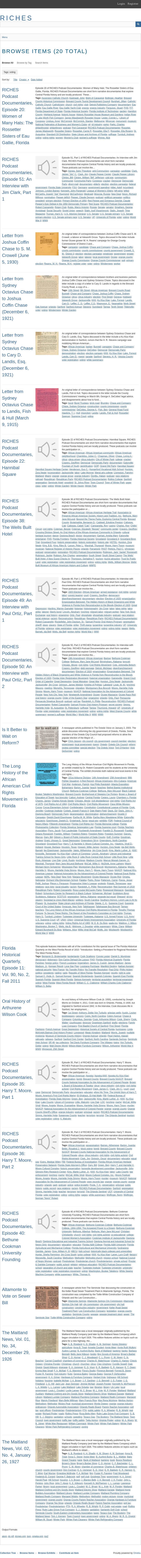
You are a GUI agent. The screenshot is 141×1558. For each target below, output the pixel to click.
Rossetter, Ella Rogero (122, 131)
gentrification (86, 466)
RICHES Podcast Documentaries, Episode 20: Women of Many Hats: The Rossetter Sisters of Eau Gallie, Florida (17, 116)
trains (116, 1042)
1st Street (72, 1012)
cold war (109, 177)
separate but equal (106, 896)
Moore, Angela (48, 1105)
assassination (68, 1079)
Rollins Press (71, 1413)
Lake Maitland (68, 1387)
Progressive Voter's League (83, 883)
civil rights (78, 104)
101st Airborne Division (79, 777)
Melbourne (99, 121)
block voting (86, 1148)
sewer (126, 1314)
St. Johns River (81, 482)
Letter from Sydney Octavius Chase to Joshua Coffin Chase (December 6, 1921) (17, 298)
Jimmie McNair (87, 1384)
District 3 (70, 254)
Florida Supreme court (105, 827)
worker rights (74, 631)
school (38, 1268)
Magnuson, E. (103, 303)
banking (116, 1351)
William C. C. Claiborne (88, 983)
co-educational (118, 1235)
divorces (87, 1022)
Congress (97, 181)
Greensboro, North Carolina (113, 840)
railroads (39, 1039)
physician (129, 549)
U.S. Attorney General (75, 214)
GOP (96, 466)
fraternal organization (99, 678)
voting (38, 137)
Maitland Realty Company (113, 1397)
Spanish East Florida (123, 976)
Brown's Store (68, 1463)
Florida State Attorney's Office (72, 1165)
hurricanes (121, 1029)
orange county (125, 257)
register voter (79, 263)
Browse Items (27, 1553)
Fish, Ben (103, 409)
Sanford (61, 307)
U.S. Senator (84, 217)
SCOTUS (61, 896)
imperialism (83, 963)
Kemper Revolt (55, 966)
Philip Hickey (126, 969)
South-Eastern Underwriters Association (72, 1513)
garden (123, 111)
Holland (39, 847)
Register (133, 3)
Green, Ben (77, 1099)
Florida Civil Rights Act (83, 824)
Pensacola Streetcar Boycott (49, 701)
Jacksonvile (127, 681)
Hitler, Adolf (116, 187)
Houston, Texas (69, 847)
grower (130, 254)
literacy (133, 1254)
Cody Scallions (87, 956)
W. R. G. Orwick (127, 1516)
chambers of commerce (74, 1360)
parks (106, 124)
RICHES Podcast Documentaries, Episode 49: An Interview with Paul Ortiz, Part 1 (17, 600)
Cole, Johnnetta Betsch (124, 665)
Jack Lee (59, 1384)
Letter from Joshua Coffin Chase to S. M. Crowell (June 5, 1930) (16, 248)
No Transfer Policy (75, 969)
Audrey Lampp (69, 1351)
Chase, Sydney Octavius (74, 350)
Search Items (41, 63)
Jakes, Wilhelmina (82, 850)
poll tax (76, 701)
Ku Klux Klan (103, 300)
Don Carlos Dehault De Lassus (74, 959)
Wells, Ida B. (65, 926)
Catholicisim (58, 104)
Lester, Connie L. (110, 118)
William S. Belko (43, 986)
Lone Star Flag (71, 966)
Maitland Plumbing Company (85, 1397)
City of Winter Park (105, 459)
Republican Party (64, 479)
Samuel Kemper (63, 976)
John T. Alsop (61, 1483)
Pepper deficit (63, 197)
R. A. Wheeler (108, 1410)
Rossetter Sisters (63, 131)
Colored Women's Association (76, 1238)
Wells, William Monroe (119, 562)
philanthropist (41, 128)
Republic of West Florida (81, 973)
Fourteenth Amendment (89, 830)
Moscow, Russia (102, 194)
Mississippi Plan (69, 867)
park (55, 1185)
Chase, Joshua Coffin (122, 247)
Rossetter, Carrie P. (82, 131)
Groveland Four (48, 542)
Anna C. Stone (75, 1457)
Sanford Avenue (74, 307)
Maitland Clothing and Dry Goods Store (64, 1394)
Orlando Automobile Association (62, 1407)
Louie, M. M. (119, 685)
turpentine (97, 625)
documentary (124, 104)
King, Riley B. (60, 545)
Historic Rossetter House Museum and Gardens (99, 114)
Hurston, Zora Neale (110, 681)
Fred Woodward (121, 1473)
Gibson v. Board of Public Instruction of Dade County (79, 837)
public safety (94, 1410)
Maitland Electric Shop (95, 1394)
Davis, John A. (125, 810)
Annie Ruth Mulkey (126, 1347)
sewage (94, 1314)
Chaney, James (42, 801)
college (118, 459)
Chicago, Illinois (69, 665)
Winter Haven (77, 486)
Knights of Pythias (93, 685)
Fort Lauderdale (69, 830)
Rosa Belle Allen (87, 1413)
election (105, 184)
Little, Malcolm (82, 1102)
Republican (49, 479)
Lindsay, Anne (53, 121)
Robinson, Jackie (43, 555)
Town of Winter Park (114, 482)
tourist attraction (112, 559)
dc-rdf (11, 1536)
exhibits (103, 820)
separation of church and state (58, 1268)
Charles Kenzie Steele (63, 801)
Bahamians (67, 787)
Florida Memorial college (107, 824)
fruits (70, 1374)
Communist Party (82, 181)
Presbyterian (68, 1261)
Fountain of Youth (70, 466)
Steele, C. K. (101, 903)
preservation (50, 552)
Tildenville (129, 307)
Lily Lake (115, 1387)
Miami (48, 476)
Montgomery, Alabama (115, 867)
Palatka (82, 880)
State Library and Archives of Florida (89, 134)
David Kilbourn (50, 1367)
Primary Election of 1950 (74, 200)
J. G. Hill (50, 1384)
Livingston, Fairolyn (123, 472)
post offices (45, 1410)
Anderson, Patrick (80, 784)
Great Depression (62, 681)
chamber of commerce (92, 1466)
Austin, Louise (129, 1012)
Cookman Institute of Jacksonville (108, 1238)
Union (70, 920)
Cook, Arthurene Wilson (104, 1019)
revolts (114, 973)
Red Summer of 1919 (123, 887)
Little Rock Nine (119, 857)
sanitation (66, 1314)
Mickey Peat (64, 1403)
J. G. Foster (116, 1380)
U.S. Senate (93, 214)
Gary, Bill (48, 837)
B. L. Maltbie (120, 1457)
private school (120, 1261)
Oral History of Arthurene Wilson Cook (16, 1008)
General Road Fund (118, 409)
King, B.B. (47, 545)
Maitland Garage (116, 1394)
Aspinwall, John (76, 98)
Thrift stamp (85, 625)
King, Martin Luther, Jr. (120, 850)
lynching (85, 612)
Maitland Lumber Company (56, 1397)
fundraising (123, 1248)
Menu (5, 37)
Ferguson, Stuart (114, 108)
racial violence (42, 618)
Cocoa (38, 807)
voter (119, 217)
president (39, 200)
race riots (49, 887)
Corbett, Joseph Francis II (76, 810)
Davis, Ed (112, 810)
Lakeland (107, 685)
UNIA (63, 920)
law (91, 1387)
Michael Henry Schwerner (48, 867)
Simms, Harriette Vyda (46, 1115)
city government (102, 741)
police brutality (81, 1185)
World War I (87, 631)
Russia (93, 207)
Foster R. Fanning (44, 1374)
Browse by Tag (24, 63)
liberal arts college (104, 472)
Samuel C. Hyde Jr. (44, 976)
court (86, 595)
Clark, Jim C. (116, 1089)
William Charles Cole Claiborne (115, 983)
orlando (52, 307)
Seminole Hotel (55, 482)
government (120, 254)
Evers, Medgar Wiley (50, 1162)
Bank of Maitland (103, 1351)
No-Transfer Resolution (96, 969)
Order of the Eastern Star (75, 698)
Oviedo (103, 744)
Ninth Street (129, 303)
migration (79, 688)
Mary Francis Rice (88, 1400)
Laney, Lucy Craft (119, 1254)
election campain (94, 353)
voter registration (70, 360)
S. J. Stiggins (46, 1417)
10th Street (73, 290)
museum (132, 121)
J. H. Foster (116, 1480)
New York (66, 877)
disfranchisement (108, 814)
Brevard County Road (119, 290)
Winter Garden (69, 310)
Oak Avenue (41, 307)
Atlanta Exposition (120, 784)
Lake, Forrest (117, 300)
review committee (70, 747)
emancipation (128, 598)
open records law (95, 1181)
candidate (126, 171)
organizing (63, 615)
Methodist (79, 1258)
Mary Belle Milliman (68, 1400)
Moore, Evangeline (66, 1105)
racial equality (62, 887)
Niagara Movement (81, 877)
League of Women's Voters (100, 191)
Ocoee (114, 257)
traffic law (66, 1420)
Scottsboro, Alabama (45, 896)
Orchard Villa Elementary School (62, 880)
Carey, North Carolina (95, 1016)
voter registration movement (72, 562)
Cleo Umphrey (104, 1364)
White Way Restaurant (56, 1423)
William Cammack (77, 1423)
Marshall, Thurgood (94, 545)
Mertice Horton (125, 1400)
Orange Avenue (90, 1036)
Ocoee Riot (115, 877)
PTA (85, 1410)
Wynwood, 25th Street (53, 1049)
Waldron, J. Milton (127, 923)
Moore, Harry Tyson (114, 545)
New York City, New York (56, 694)
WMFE (92, 565)
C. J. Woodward (89, 1357)
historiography (91, 608)
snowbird (68, 482)
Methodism (68, 1258)
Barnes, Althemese (110, 1145)
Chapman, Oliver (106, 456)
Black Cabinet (128, 791)
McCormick (66, 121)
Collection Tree (8, 1553)
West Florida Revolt (65, 983)
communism (121, 177)
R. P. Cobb (104, 1506)
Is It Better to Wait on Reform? (14, 736)
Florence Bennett (105, 1370)
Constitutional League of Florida (112, 807)
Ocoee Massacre (109, 694)
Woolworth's (126, 929)
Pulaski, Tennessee (116, 883)
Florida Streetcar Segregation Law (76, 827)
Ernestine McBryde (66, 1473)
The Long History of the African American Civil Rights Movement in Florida (16, 786)
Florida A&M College (92, 1244)
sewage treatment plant (110, 1314)
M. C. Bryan (86, 1390)
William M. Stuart (43, 1519)
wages (125, 628)
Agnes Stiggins (119, 1344)
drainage (63, 1367)
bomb (79, 1079)
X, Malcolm (65, 1118)
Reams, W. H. (51, 263)
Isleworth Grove (69, 257)
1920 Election (75, 592)
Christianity (67, 1235)
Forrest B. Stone (123, 1370)
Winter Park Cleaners (76, 1519)
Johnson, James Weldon (71, 685)
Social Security (54, 210)
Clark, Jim (83, 174)
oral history (51, 615)
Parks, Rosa (94, 880)
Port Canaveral (79, 128)
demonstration (69, 353)
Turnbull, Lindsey (53, 916)
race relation (128, 615)
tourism (99, 559)
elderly (96, 184)
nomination (49, 197)
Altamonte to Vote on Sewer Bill (16, 1296)
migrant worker (111, 612)
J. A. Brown (75, 1380)
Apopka (89, 1075)
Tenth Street (117, 307)
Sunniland (97, 307)
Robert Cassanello (44, 207)
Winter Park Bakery (109, 1423)
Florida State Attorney (59, 1099)
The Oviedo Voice (105, 747)
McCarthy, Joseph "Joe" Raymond (52, 194)
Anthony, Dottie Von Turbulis (92, 1012)
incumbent (128, 187)
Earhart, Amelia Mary (107, 535)
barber (89, 346)
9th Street (85, 290)
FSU (74, 187)
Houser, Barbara (52, 847)
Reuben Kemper (102, 973)
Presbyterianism (104, 1261)
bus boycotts (61, 797)
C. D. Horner (74, 1357)
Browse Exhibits (46, 1553)
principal (88, 1112)
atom (4, 1536)
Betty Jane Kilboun (80, 1354)
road (124, 1506)
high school (84, 1251)
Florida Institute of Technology (103, 111)
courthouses (75, 1022)
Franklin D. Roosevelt (113, 830)
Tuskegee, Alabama (93, 916)
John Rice (49, 1483)
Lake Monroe (87, 472)
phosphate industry (102, 615)
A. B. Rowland (75, 1344)
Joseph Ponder (103, 1384)
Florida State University (59, 187)
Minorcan (110, 121)
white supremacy (95, 360)
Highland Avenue (52, 114)
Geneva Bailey (80, 1374)
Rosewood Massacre (113, 890)
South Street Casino (112, 555)
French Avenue (53, 1029)
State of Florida (64, 625)
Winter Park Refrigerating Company (63, 1427)
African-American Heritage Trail (101, 512)
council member (119, 741)
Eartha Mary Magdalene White (108, 817)
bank (79, 1460)
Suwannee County (68, 1115)
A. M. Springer (104, 1344)
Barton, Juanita (81, 787)
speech (79, 210)
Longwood (79, 1032)
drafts (114, 1022)
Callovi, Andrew (76, 797)
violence (50, 628)
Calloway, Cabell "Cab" (78, 525)
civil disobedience (100, 801)
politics (126, 197)
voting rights (49, 137)
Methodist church (94, 1258)
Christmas (66, 1364)
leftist (126, 191)
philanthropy (56, 128)
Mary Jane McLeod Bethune (69, 863)
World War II (85, 714)
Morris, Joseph (118, 1032)
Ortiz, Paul (75, 615)
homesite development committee (97, 1168)
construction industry (85, 1307)
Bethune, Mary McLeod (109, 791)
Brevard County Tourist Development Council (88, 101)
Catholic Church (43, 104)
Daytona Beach (67, 535)
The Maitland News (119, 1417)
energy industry (97, 108)
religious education (88, 1264)
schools (68, 1417)
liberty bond (55, 612)
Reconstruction (65, 618)
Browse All (7, 63)
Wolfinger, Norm (114, 1195)
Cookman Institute (53, 810)
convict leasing (75, 595)
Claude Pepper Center (100, 174)
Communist (67, 181)
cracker (106, 181)
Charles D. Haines (120, 1360)
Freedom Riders (79, 834)
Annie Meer (110, 1347)
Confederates (76, 807)
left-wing (118, 191)
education (66, 1244)
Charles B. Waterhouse (98, 1360)
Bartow (107, 658)
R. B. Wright (122, 1410)
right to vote (124, 973)
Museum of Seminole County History (63, 1036)
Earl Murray (49, 1473)
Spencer (66, 416)
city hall (120, 1304)
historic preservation (67, 542)
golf (78, 1476)
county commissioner (92, 250)
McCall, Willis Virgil (75, 1175)
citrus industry (85, 297)
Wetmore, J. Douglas (82, 926)
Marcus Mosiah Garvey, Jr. (116, 860)
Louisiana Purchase (89, 966)
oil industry (97, 124)
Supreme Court (78, 416)
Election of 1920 (113, 598)
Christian (125, 1231)
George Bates (96, 1374)
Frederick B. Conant (45, 1476)
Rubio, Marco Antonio (78, 207)
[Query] (70, 24)
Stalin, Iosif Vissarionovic (96, 210)
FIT (131, 108)
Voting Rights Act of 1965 (77, 923)
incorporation (54, 472)
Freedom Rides (96, 834)
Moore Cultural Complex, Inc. (100, 1175)
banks (125, 1351)
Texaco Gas (89, 1417)
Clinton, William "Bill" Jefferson (89, 177)
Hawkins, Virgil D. (123, 844)
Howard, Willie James (88, 847)
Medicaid (88, 194)
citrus (74, 297)
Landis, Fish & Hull (109, 413)
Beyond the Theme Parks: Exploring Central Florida (101, 519)
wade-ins (113, 923)
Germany (82, 187)
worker (117, 263)
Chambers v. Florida (126, 797)
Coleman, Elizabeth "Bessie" (86, 529)
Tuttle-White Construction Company (67, 1317)
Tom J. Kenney (58, 1516)
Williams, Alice (70, 929)
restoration (63, 552)
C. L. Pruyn (104, 1357)
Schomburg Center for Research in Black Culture (67, 893)
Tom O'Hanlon (122, 747)
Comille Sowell (119, 1364)
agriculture (67, 1347)
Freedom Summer (114, 834)
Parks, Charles (117, 124)
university (127, 1268)
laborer (88, 257)
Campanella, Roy (99, 525)
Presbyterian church (85, 1261)
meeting (48, 688)
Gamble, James (43, 1251)
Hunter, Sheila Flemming (47, 1254)
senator (109, 207)
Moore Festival (122, 1175)
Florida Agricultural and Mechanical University (94, 1248)
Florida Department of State (48, 111)
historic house (68, 114)
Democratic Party (116, 350)
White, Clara (118, 926)
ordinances (40, 1407)
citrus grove (74, 459)
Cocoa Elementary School (55, 807)
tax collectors (62, 1042)
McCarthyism (76, 194)
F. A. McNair (60, 1370)
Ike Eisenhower (51, 850)
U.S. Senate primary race (64, 217)
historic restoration (87, 542)
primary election (53, 200)
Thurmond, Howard (106, 708)
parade (89, 356)
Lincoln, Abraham (71, 612)
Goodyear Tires (98, 1476)
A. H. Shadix (89, 1453)
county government (113, 250)
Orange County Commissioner (105, 260)
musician (39, 549)
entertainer (40, 539)
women (59, 137)
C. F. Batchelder (119, 1463)
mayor (81, 356)
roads (61, 1413)
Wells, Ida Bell (59, 631)
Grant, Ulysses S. (52, 840)
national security (43, 969)
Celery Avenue (114, 1016)
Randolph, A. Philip (91, 701)
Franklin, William (62, 834)
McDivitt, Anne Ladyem (112, 863)
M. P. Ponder (110, 1390)
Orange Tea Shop (54, 1503)
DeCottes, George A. (87, 409)
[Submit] (138, 24)
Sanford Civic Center (73, 1039)
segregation (41, 482)
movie (120, 1496)
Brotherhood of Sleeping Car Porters (100, 794)
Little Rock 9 (73, 857)
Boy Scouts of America (108, 1354)
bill (80, 1304)
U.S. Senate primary (110, 214)
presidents (48, 973)
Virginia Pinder (106, 1420)
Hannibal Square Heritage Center (51, 469)
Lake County (47, 1102)
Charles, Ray (123, 525)
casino (112, 525)
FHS (126, 108)
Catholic (131, 101)
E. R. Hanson (116, 1367)
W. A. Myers (127, 1420)
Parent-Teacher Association (115, 1407)
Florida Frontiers (61, 539)
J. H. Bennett (103, 1480)
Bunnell (65, 293)
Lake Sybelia (82, 1387)
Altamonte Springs (77, 1301)
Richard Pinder (50, 1413)
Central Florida (92, 797)
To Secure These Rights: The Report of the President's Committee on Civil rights (83, 913)
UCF (110, 1191)
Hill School (122, 1377)
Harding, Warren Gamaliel (60, 608)
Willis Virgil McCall (87, 929)
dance (56, 535)
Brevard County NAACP (111, 1079)
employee (108, 254)
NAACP (77, 691)
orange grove (66, 476)
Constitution (90, 807)
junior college (84, 1254)
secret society (115, 704)
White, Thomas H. (81, 1274)
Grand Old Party (108, 466)
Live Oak (56, 860)
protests (102, 883)
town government (52, 1420)
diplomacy (52, 959)
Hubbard (127, 297)
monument (121, 121)
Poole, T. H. (95, 1185)
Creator (23, 79)
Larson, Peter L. (76, 545)
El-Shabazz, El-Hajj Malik (89, 1095)
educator (88, 1092)
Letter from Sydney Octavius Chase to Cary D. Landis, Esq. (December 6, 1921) (17, 355)
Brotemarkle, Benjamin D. (82, 522)
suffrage (112, 134)
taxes (96, 1513)
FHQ (92, 959)
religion (74, 1264)
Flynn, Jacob (54, 830)
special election (87, 747)
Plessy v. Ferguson (59, 883)
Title (15, 79)
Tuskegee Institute (91, 1268)
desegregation (77, 814)
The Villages (106, 1042)
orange (55, 476)
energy (85, 108)
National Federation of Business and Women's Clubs (61, 124)
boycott (126, 661)
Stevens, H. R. (110, 356)
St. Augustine (57, 708)
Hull (78, 413)
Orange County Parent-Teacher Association (85, 1500)
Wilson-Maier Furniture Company (85, 1046)
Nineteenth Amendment (80, 694)
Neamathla (117, 303)
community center (109, 529)
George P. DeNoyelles (115, 1374)
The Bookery (102, 1417)
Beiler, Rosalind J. (70, 1148)
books (93, 1354)
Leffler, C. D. (76, 303)
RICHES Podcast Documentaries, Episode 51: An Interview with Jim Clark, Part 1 (17, 179)
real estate (116, 1506)
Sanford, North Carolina (96, 1039)
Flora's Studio (88, 1370)
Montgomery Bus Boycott (98, 688)
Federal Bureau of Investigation (81, 1162)
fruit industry (60, 1374)
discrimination (91, 814)
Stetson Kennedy (82, 979)
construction (93, 406)
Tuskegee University (72, 916)
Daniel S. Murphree (120, 956)
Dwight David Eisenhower (59, 817)
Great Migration (80, 681)
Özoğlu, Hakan (98, 476)
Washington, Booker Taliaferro (103, 1271)
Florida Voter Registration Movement (70, 678)
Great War (94, 681)
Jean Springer (72, 1384)
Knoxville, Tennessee (45, 853)
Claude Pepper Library (123, 174)
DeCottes (91, 350)
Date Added (36, 79)
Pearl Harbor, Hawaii (118, 1036)
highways (111, 1377)
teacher (81, 1115)
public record (49, 1188)
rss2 (46, 1536)
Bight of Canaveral (95, 98)
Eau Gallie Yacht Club (70, 108)
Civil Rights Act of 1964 (55, 804)
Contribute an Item (69, 1553)
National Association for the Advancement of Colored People (83, 873)
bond (70, 403)
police (70, 1185)
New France (58, 969)
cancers (79, 1016)
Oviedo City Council (118, 744)
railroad (39, 479)
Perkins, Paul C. (116, 549)
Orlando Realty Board (90, 1407)
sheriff (38, 625)
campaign (115, 171)
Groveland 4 (113, 539)
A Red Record (87, 781)
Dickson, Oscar (98, 1158)
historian (78, 608)
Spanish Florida (43, 979)
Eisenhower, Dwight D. (57, 820)
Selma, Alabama (88, 896)
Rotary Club (60, 207)
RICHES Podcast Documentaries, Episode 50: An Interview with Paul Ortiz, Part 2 (17, 666)
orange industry (82, 476)
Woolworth (114, 929)
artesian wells (114, 1012)
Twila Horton (92, 1420)
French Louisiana (67, 963)
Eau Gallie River (50, 108)
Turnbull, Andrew (126, 134)
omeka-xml (37, 1536)
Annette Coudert (96, 1347)
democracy (114, 595)
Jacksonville (85, 300)
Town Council (97, 482)
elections (123, 1022)
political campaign (113, 197)
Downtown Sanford (101, 1022)
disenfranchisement (71, 598)
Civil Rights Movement (100, 665)
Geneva (118, 297)
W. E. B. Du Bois (99, 923)
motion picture (109, 1496)
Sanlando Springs (118, 1039)
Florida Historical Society (76, 111)
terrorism (90, 1115)
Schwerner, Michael (102, 893)
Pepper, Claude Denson (82, 197)
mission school (111, 1258)
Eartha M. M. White (82, 817)
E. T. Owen (130, 1367)
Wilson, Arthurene (111, 1046)
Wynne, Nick (104, 137)
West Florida (49, 983)
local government (101, 257)
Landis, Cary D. (69, 356)
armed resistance (109, 592)
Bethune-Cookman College (83, 791)
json (29, 1536)
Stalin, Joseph (117, 210)
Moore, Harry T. (85, 870)
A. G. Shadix (89, 1344)
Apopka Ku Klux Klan (118, 1075)
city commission (91, 1304)
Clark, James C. (101, 1089)
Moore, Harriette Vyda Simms (62, 870)
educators (40, 820)
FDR (110, 820)
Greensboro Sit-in (89, 840)
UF (93, 217)
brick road (95, 403)
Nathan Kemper (125, 966)
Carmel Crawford (53, 1360)
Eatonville (128, 462)
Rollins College (115, 479)
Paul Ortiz (114, 969)
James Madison (115, 963)
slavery (52, 625)
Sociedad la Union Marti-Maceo (59, 900)
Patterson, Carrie (109, 880)
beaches (101, 787)
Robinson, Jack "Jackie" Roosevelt (120, 552)
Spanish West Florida (62, 979)
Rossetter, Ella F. (101, 131)
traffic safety (78, 1420)
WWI (96, 631)
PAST (104, 549)
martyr (118, 1102)
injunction (86, 413)
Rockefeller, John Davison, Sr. (69, 622)
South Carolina (91, 900)
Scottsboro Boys (121, 893)
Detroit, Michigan (103, 668)
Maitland (39, 476)
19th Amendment (76, 658)
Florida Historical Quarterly (109, 959)
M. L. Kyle (98, 1390)
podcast (67, 128)
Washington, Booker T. (46, 926)
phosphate (86, 615)
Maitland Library (64, 1493)
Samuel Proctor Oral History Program (103, 622)
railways (49, 1039)
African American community (100, 453)
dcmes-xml (20, 1536)
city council (87, 741)
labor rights (120, 608)
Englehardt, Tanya (79, 820)
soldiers (79, 900)
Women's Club (71, 137)
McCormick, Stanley (83, 121)
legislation (111, 1311)
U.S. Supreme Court (45, 920)
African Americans (104, 781)
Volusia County (125, 356)
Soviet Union (68, 210)
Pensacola (125, 698)
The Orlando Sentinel (115, 1115)
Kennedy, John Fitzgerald (73, 191)
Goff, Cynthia (112, 837)
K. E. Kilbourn (76, 1483)
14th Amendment (100, 777)
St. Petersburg (72, 708)
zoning (85, 1427)
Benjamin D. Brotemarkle (54, 956)
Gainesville (116, 678)
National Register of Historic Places (62, 549)
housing (49, 1380)
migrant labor (96, 612)
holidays (39, 1380)
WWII (45, 220)
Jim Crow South (100, 850)
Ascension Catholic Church (55, 98)
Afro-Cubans (120, 781)
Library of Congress (81, 853)
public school (63, 1264)
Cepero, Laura (108, 797)
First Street (107, 297)
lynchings (80, 860)
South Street (95, 555)
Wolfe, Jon (102, 929)
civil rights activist (119, 1155)
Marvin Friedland (49, 1400)
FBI (104, 1095)
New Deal (116, 194)
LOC (102, 1102)
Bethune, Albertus (81, 1231)
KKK (94, 300)
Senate (101, 207)
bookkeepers (68, 1016)
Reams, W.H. (65, 263)
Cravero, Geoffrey (70, 462)
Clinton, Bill (67, 177)
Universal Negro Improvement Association (94, 920)
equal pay (93, 820)
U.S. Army (129, 916)
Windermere (107, 263)
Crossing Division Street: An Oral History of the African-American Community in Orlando (78, 532)
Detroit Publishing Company (103, 104)
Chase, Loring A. (124, 456)
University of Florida (106, 217)
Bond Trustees (81, 403)
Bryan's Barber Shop (87, 1463)
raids (65, 973)
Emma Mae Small (44, 1370)
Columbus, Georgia (82, 1019)
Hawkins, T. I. (68, 413)
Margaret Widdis (70, 1496)
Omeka (136, 1553)
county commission (71, 250)
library (106, 1387)
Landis (95, 413)
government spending (98, 187)
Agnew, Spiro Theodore (79, 171)
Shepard (121, 896)
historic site (103, 542)
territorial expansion (122, 979)
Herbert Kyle (99, 1377)
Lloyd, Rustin (68, 860)
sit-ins (129, 896)
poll (123, 260)
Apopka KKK (100, 1075)
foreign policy (51, 963)
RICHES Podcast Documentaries (104, 128)
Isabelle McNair (61, 1380)
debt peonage (87, 668)
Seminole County (81, 1314)
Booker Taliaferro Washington (49, 794)
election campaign (119, 184)
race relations (122, 476)
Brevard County (73, 794)
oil (89, 124)
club (86, 104)
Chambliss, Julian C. (87, 456)
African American (99, 290)
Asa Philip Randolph (100, 784)
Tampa (106, 307)
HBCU (74, 1251)
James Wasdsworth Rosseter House (82, 118)
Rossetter (123, 413)
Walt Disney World (59, 1046)
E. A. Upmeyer (76, 1367)
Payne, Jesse (125, 880)
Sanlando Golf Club (110, 1509)
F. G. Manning (74, 1370)
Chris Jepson (74, 741)
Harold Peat (41, 1480)
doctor (79, 535)
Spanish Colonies (102, 976)
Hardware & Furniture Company (76, 1377)
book (112, 1460)
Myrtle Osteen (101, 1403)
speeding (77, 1417)
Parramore (95, 549)
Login (121, 3)
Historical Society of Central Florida (97, 1029)
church (68, 104)
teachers (39, 910)
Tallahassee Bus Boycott (108, 906)
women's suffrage (88, 137)
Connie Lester (103, 956)
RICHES (16, 18)
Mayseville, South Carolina (48, 1258)
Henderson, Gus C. (78, 469)
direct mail (73, 184)
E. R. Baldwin (102, 1367)
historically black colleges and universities (111, 1251)
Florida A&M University (115, 1244)
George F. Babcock (65, 1476)
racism (54, 618)
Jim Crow (103, 608)
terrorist (100, 1115)
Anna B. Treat (80, 1347)
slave (45, 625)
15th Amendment (118, 777)
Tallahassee (89, 906)
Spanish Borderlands (83, 976)
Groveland (100, 539)
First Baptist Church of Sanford (93, 1026)
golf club (85, 1476)
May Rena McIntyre (107, 1400)
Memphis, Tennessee (63, 688)
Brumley (105, 403)
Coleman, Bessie (62, 529)
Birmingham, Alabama (110, 661)
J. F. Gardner (88, 1380)
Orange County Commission (76, 260)
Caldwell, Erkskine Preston (109, 522)
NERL (47, 877)
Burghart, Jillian (118, 101)
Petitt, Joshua (42, 883)
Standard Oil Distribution (58, 134)
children (132, 1466)
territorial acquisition (102, 979)
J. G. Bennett (102, 1380)
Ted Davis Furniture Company (84, 1042)
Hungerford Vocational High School (106, 469)
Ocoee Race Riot (127, 694)
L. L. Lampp (54, 1387)
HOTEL (113, 542)
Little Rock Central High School (95, 857)
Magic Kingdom (92, 1032)
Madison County (94, 860)
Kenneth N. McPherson (123, 1384)
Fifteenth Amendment (59, 824)
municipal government (82, 1403)
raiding (58, 973)
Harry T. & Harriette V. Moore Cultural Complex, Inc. (88, 844)
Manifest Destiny (109, 966)
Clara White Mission (120, 804)
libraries (98, 1387)
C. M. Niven (116, 1357)
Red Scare (94, 204)
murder (130, 1105)
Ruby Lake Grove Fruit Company (113, 1413)
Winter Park (91, 486)
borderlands (73, 956)
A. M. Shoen (103, 1453)
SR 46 (51, 1042)
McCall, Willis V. (92, 863)
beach (93, 787)
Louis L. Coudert (56, 1390)
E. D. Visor (89, 1367)
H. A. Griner (54, 1377)
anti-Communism (100, 171)
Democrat (116, 181)
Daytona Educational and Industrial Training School (68, 1241)
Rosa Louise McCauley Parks (87, 890)
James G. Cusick (98, 963)
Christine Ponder (52, 1364)
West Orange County (120, 711)
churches (84, 1364)
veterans (39, 923)
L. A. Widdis (41, 1387)
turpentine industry (113, 625)
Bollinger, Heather (113, 98)
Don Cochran (69, 1470)
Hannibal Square (125, 466)
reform (132, 744)
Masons (39, 688)
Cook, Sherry (123, 1019)
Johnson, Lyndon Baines (47, 191)
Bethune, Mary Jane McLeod (84, 661)
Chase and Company (100, 247)
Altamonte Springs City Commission (104, 1301)
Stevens (87, 307)
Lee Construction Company (92, 1311)
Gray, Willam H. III (61, 1251)
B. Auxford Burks (85, 1351)
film (91, 1473)
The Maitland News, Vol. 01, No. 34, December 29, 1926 (16, 1346)
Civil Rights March (77, 804)
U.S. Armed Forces (113, 916)
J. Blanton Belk (88, 1480)
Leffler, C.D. (90, 303)
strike (76, 625)
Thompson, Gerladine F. (83, 559)
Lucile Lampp (72, 1390)
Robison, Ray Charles (64, 555)
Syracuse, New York (72, 906)
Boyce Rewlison (124, 1460)
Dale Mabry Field (98, 810)
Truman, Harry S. (54, 214)
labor (81, 257)
